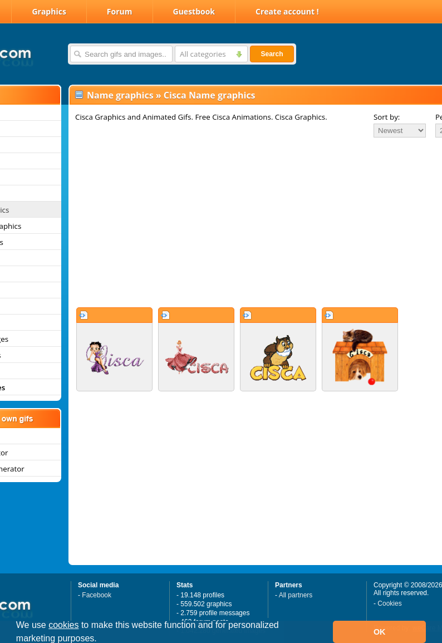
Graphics (49, 11)
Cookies (389, 603)
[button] (100, 639)
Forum (119, 11)
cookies (63, 625)
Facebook (96, 595)
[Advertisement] (233, 222)
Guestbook (194, 11)
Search (272, 54)
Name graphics (120, 95)
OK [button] (380, 631)
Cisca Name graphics (210, 95)
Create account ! (287, 11)
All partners (296, 595)
